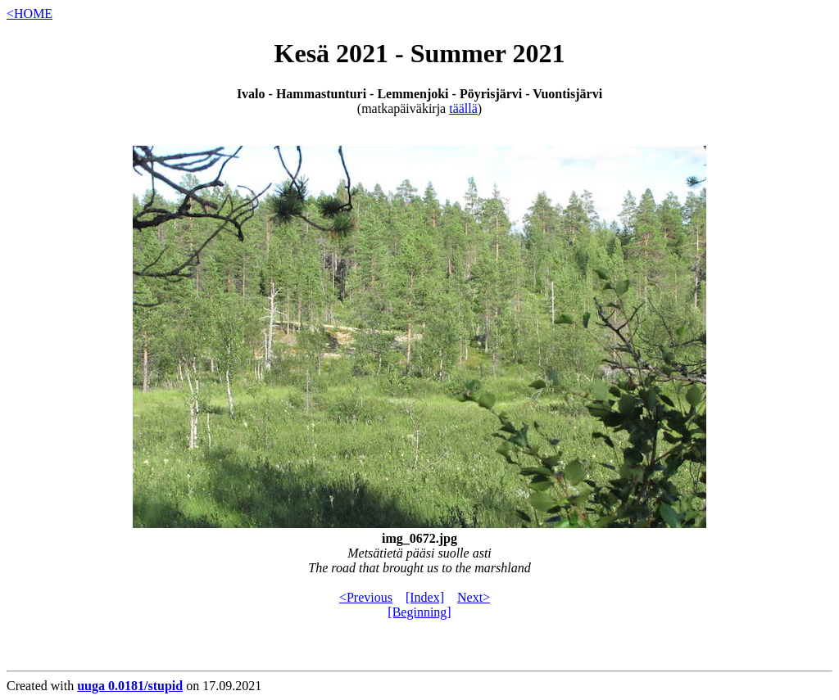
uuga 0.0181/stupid (130, 686)
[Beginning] (419, 612)
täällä (463, 108)
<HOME (29, 13)
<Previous (365, 597)
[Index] (425, 597)
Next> (473, 597)
